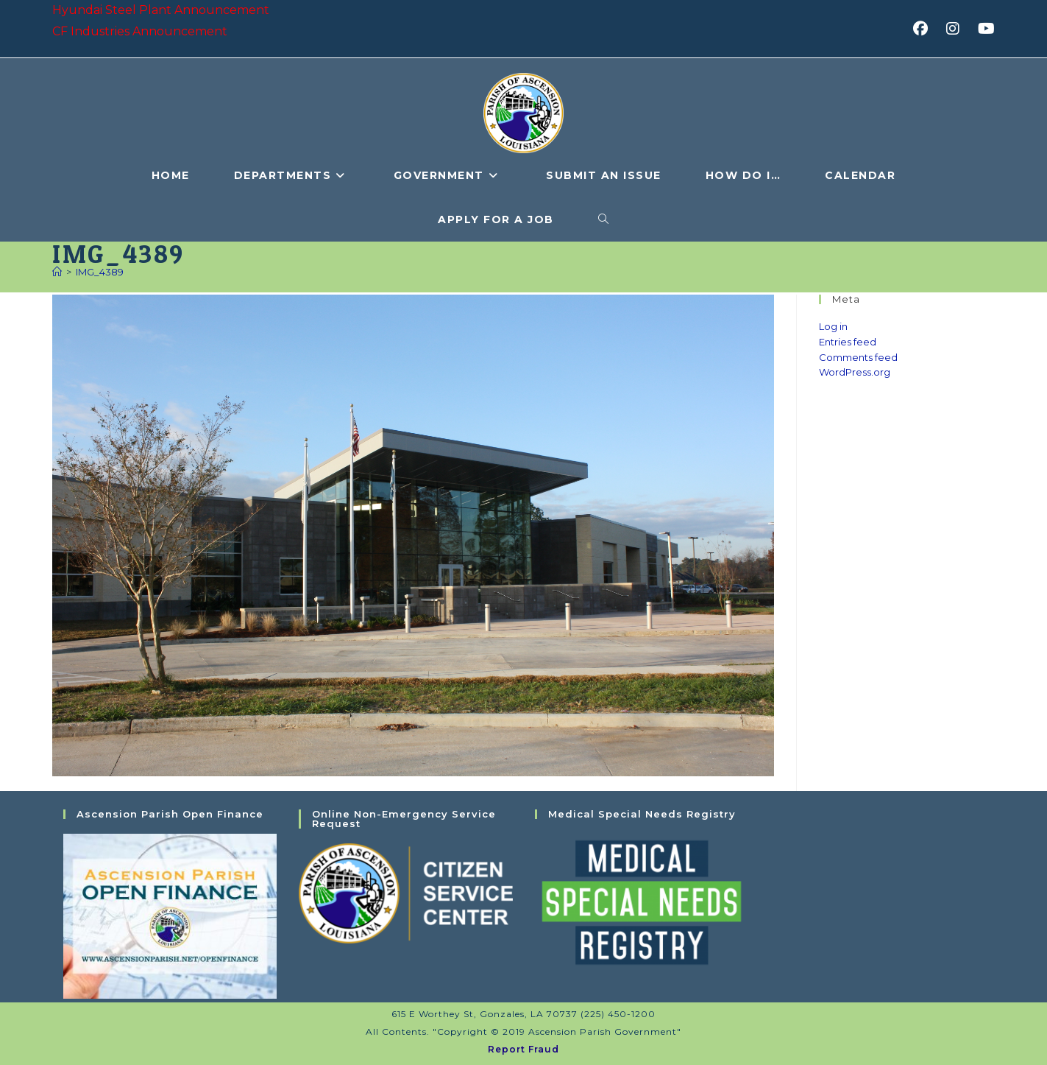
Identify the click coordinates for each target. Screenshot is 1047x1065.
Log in (833, 326)
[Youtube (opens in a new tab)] (984, 28)
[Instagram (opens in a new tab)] (957, 28)
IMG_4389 (100, 272)
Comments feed (858, 357)
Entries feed (847, 342)
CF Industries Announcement (139, 31)
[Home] (57, 272)
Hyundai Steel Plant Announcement (160, 10)
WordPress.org (854, 372)
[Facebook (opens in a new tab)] (925, 28)
